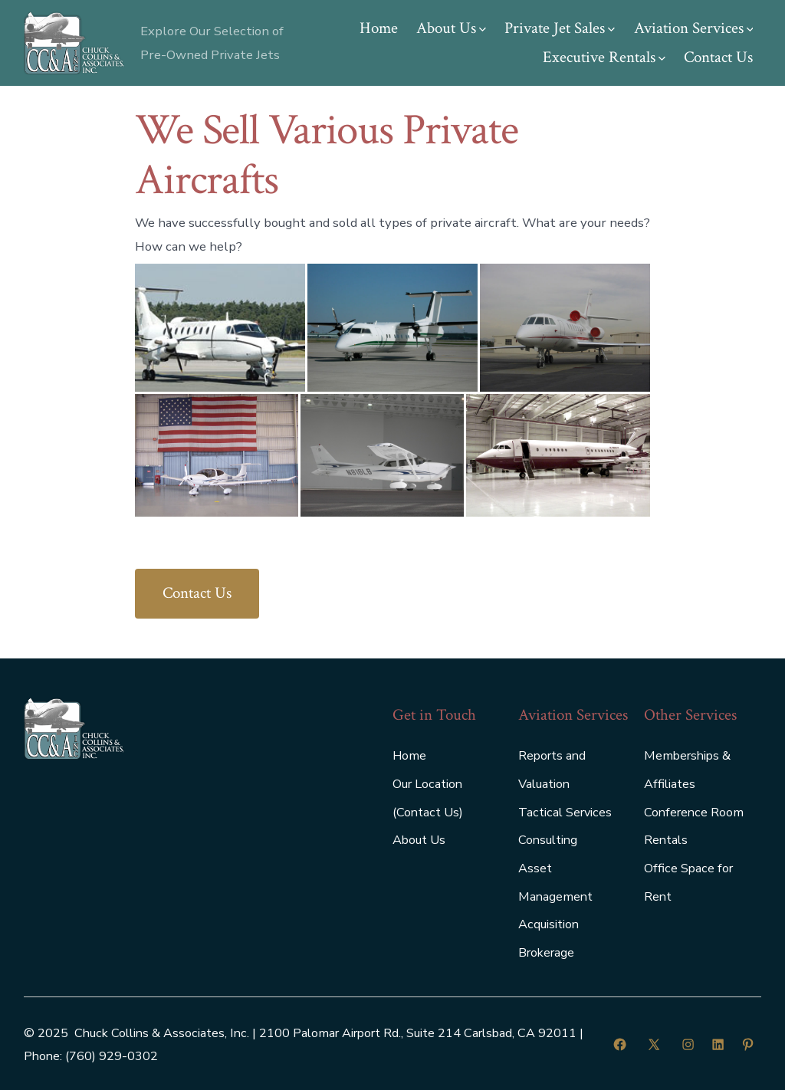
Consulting (547, 840)
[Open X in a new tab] (654, 1044)
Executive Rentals (604, 57)
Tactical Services (565, 812)
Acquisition (548, 924)
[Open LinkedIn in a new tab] (718, 1044)
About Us (451, 28)
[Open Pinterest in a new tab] (747, 1044)
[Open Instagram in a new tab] (688, 1044)
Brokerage (546, 952)
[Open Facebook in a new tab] (619, 1044)
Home (379, 28)
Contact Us (718, 57)
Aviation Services (694, 28)
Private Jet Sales (559, 28)
